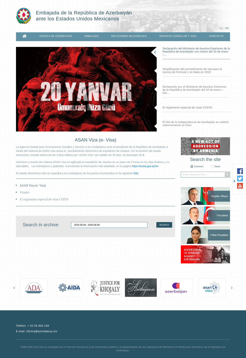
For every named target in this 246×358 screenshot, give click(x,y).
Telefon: (32, 325)
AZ (221, 28)
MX (227, 28)
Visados (24, 192)
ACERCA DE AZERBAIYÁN (55, 36)
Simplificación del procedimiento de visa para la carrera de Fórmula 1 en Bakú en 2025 (192, 70)
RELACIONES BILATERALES (129, 36)
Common (198, 166)
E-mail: (36, 331)
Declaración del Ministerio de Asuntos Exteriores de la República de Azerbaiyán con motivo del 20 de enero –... (196, 51)
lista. (136, 173)
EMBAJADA (91, 36)
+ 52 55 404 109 (38, 325)
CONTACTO (216, 36)
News (217, 166)
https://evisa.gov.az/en (145, 166)
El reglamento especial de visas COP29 (187, 107)
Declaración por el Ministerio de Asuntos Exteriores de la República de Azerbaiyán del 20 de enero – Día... (194, 89)
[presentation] (14, 287)
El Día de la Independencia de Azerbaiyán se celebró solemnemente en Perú (196, 124)
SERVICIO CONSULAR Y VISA (177, 36)
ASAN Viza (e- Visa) (33, 185)
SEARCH (164, 225)
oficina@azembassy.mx (41, 331)
